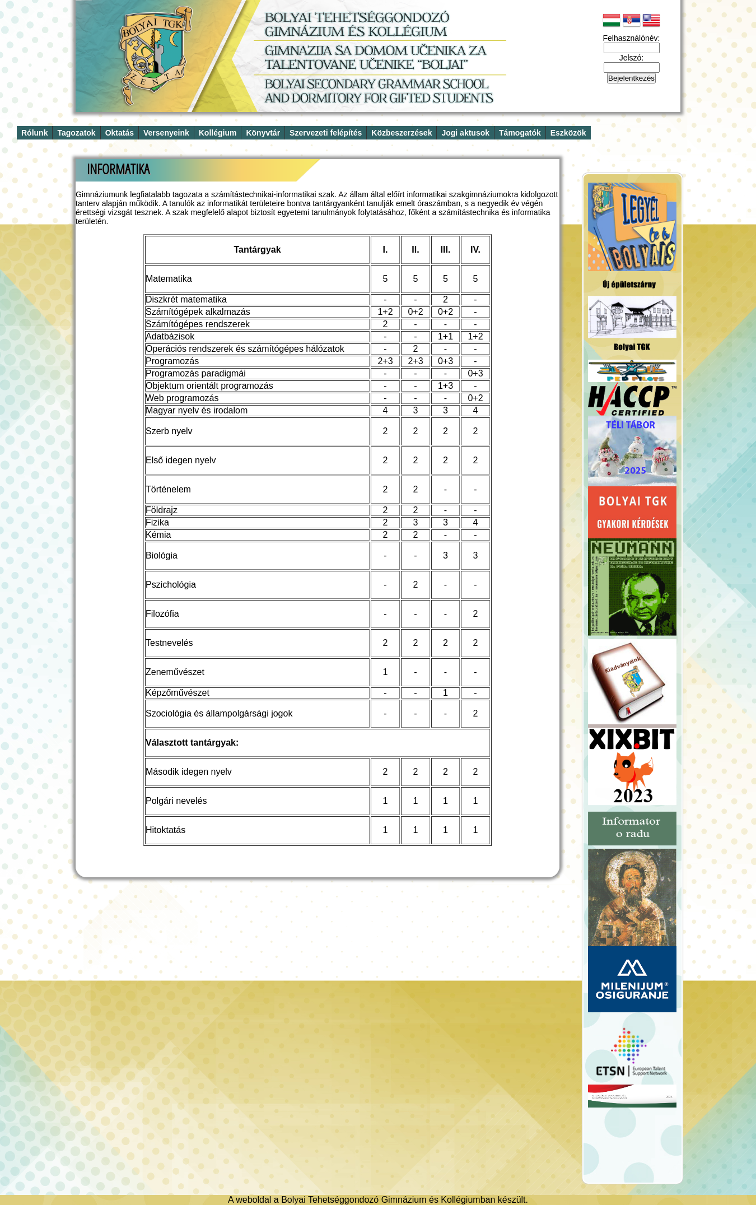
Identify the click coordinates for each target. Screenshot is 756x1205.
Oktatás (119, 132)
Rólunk (34, 132)
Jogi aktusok (465, 132)
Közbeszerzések (401, 132)
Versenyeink (166, 132)
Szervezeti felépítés (326, 132)
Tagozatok (76, 132)
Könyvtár (263, 132)
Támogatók (520, 132)
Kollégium (218, 132)
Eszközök (568, 132)
